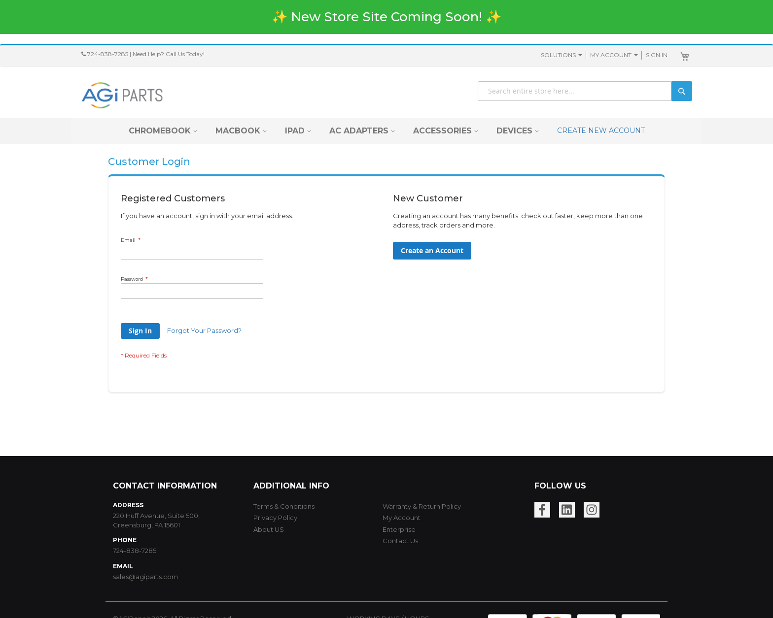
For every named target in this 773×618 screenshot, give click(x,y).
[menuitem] (160, 131)
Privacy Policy (275, 517)
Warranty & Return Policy (422, 506)
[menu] (387, 131)
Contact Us (400, 541)
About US (268, 529)
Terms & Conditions (284, 506)
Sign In (657, 55)
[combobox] (585, 91)
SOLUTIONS (558, 55)
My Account (611, 55)
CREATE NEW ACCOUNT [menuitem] (601, 130)
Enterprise (399, 529)
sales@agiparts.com (145, 577)
